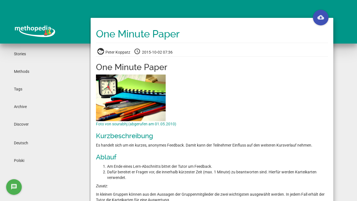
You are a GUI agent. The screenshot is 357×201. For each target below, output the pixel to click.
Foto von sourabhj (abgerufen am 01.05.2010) (136, 124)
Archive (20, 106)
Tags (18, 89)
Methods (21, 71)
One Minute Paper (138, 34)
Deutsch (21, 143)
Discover (21, 124)
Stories (20, 54)
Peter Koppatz (114, 52)
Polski (19, 160)
